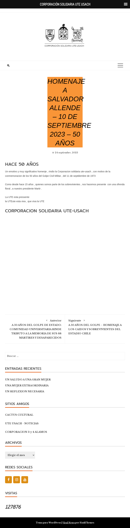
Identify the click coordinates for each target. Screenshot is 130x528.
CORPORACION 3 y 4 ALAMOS (26, 431)
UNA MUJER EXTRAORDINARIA (27, 385)
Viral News (68, 522)
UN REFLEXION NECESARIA (24, 391)
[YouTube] (24, 479)
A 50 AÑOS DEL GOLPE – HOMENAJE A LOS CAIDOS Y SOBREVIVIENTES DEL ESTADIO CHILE (95, 326)
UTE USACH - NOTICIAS (22, 423)
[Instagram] (16, 479)
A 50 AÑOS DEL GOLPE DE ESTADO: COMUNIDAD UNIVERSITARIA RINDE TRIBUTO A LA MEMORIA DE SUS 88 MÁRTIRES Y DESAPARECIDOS (34, 328)
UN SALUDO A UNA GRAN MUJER (28, 379)
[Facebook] (8, 479)
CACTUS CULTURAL (19, 414)
